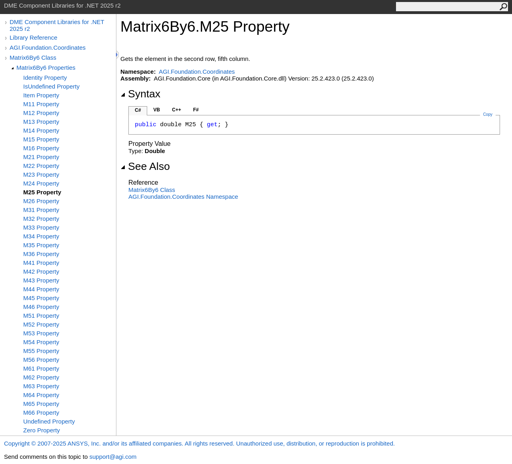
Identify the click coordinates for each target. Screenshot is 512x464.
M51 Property (41, 315)
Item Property (41, 95)
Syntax (140, 94)
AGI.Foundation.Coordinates (48, 47)
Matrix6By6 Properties (46, 67)
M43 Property (41, 280)
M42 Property (41, 271)
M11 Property (41, 104)
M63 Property (41, 386)
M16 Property (41, 148)
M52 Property (41, 324)
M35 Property (41, 245)
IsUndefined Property (51, 86)
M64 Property (41, 394)
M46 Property (41, 306)
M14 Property (41, 130)
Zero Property (41, 430)
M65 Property (41, 403)
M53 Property (41, 333)
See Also (145, 166)
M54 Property (41, 342)
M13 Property (41, 121)
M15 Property (41, 139)
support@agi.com (112, 456)
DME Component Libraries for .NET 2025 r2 (57, 25)
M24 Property (41, 183)
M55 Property (41, 350)
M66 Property (41, 412)
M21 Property (41, 156)
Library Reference (33, 37)
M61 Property (41, 368)
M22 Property (41, 165)
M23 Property (41, 174)
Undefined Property (49, 421)
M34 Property (41, 236)
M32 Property (41, 218)
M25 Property (42, 192)
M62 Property (41, 377)
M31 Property (41, 209)
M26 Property (41, 201)
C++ (176, 110)
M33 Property (41, 227)
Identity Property (45, 77)
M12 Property (41, 112)
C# (138, 110)
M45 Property (41, 298)
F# (196, 110)
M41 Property (41, 262)
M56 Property (41, 359)
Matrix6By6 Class (33, 57)
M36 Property (41, 253)
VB (156, 110)
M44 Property (41, 289)
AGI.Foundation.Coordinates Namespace (183, 196)
